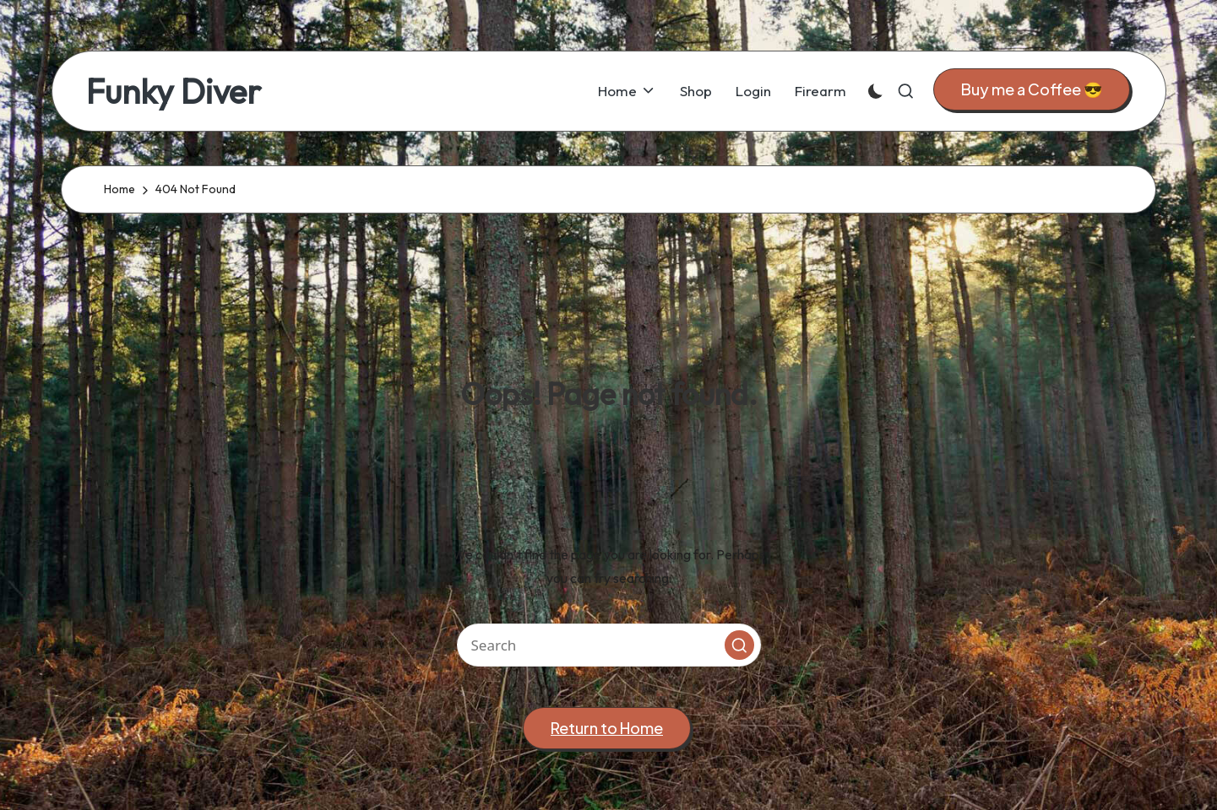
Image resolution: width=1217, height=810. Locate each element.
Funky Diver (173, 91)
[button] (1031, 89)
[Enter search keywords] (609, 645)
